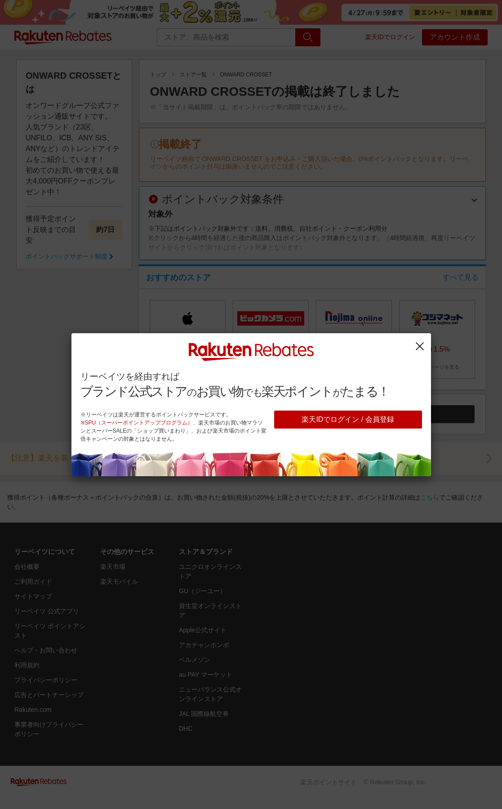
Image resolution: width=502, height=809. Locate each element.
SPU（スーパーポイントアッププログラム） (139, 423)
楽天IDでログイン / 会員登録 (348, 419)
